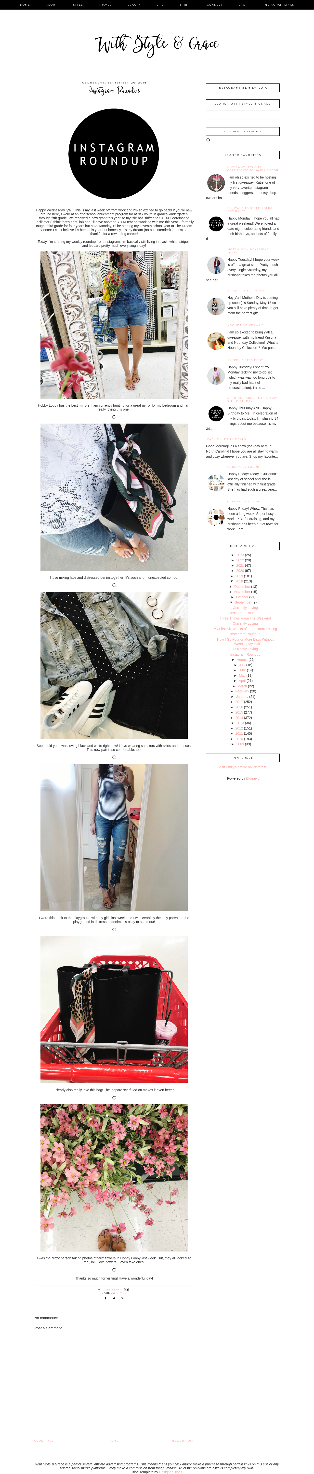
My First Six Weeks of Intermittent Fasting (245, 629)
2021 (240, 565)
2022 (240, 560)
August (242, 659)
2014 (239, 718)
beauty (134, 4)
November (242, 592)
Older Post (44, 1440)
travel (105, 4)
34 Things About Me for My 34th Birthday (252, 399)
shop (243, 4)
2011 (239, 733)
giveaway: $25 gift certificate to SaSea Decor (252, 168)
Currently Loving (244, 466)
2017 (239, 702)
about (51, 4)
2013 (240, 723)
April (242, 681)
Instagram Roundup (245, 613)
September (243, 602)
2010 (239, 739)
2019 (239, 576)
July (242, 665)
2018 (239, 581)
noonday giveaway (245, 325)
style (78, 4)
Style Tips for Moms (246, 290)
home (25, 4)
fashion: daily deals (226, 439)
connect (215, 4)
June (242, 670)
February (242, 691)
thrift (185, 4)
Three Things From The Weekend (245, 618)
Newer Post (183, 1440)
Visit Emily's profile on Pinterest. (243, 767)
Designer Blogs (170, 1472)
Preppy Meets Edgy (245, 360)
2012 (239, 728)
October (242, 597)
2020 (240, 571)
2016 (239, 707)
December (242, 587)
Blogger (252, 778)
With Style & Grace (157, 45)
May (242, 675)
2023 (240, 555)
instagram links (279, 4)
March (242, 686)
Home (114, 1440)
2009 (240, 744)
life (160, 4)
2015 (239, 712)
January (242, 697)
